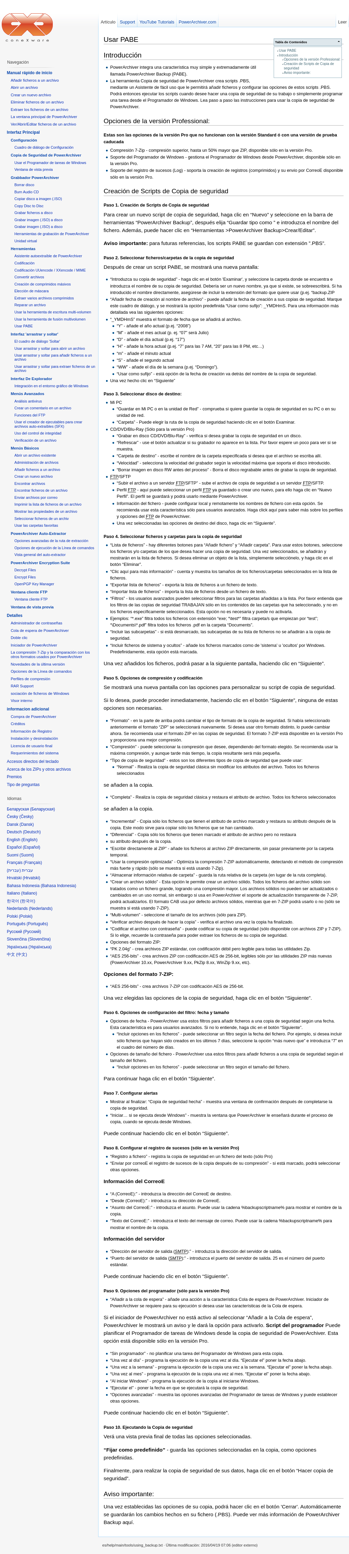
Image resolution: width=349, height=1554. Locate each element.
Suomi (26, 855)
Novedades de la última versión (38, 664)
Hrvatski (31, 878)
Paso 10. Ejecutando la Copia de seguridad (148, 1427)
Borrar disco (24, 185)
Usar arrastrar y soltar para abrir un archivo (49, 348)
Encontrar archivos (29, 483)
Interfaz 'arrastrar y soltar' (34, 334)
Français (33, 862)
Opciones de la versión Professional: (312, 59)
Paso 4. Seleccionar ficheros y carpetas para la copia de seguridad (173, 536)
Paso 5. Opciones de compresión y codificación (153, 678)
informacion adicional (28, 709)
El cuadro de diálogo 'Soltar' (37, 341)
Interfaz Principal (23, 132)
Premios (14, 776)
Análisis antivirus (28, 401)
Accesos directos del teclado (33, 761)
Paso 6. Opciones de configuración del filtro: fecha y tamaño (166, 1012)
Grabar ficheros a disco (33, 213)
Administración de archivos (36, 462)
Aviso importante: (297, 73)
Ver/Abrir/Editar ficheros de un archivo (43, 124)
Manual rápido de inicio (29, 72)
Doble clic (19, 638)
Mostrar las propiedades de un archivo (45, 511)
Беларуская (42, 809)
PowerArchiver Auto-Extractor (38, 533)
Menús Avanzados (27, 394)
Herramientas (23, 249)
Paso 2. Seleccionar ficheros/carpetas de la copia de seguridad (169, 257)
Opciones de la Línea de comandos (41, 671)
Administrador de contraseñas (36, 623)
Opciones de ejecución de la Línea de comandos (54, 548)
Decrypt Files (25, 570)
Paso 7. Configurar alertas (131, 1093)
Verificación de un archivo (35, 440)
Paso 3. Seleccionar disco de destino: (143, 393)
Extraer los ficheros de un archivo (39, 110)
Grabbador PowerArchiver (35, 178)
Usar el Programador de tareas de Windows (50, 163)
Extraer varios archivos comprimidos (44, 298)
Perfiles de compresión (30, 679)
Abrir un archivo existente (35, 455)
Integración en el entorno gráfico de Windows (51, 386)
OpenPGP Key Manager (34, 584)
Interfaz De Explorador (31, 379)
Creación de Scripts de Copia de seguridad (166, 191)
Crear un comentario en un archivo (42, 408)
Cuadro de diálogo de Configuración (43, 147)
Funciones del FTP (29, 415)
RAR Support (22, 686)
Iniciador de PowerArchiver (34, 645)
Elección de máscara (31, 291)
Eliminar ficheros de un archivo (37, 102)
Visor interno (21, 701)
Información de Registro (31, 731)
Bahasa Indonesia (58, 885)
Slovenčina (39, 939)
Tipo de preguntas (23, 784)
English (29, 839)
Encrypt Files (25, 577)
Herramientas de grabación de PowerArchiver (51, 234)
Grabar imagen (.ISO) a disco (38, 220)
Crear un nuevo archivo (31, 95)
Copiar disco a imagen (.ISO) (38, 199)
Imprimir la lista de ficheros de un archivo (47, 504)
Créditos (18, 724)
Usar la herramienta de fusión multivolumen (50, 319)
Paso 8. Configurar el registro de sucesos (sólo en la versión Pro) (171, 1147)
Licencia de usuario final (31, 746)
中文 (21, 954)
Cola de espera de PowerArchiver (40, 630)
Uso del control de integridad (37, 433)
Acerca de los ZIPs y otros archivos (39, 769)
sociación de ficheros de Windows (40, 693)
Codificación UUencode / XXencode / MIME (50, 270)
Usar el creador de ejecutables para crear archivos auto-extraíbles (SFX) (48, 424)
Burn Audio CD (26, 192)
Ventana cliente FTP (29, 592)
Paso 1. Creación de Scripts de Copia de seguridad (156, 205)
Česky (26, 816)
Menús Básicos (25, 448)
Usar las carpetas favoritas (36, 525)
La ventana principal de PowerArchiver (44, 117)
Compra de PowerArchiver (33, 717)
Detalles (14, 615)
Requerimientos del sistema (35, 753)
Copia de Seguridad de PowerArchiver (46, 155)
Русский (32, 931)
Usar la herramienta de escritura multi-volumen (52, 312)
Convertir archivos (29, 277)
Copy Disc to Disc (28, 206)
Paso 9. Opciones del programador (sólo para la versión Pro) (166, 1290)
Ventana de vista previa (33, 169)
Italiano (29, 893)
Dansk (26, 824)
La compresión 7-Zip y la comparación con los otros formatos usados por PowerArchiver (50, 654)
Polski (25, 916)
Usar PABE (287, 50)
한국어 (27, 901)
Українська (40, 947)
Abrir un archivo (24, 87)
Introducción (288, 55)
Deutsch (31, 832)
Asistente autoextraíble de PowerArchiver (48, 256)
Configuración (24, 140)
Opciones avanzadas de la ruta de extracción (51, 541)
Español (31, 847)
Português (37, 923)
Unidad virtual (25, 241)
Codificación (24, 263)
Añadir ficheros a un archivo (35, 80)
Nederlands (40, 908)
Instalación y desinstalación (34, 738)
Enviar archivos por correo (35, 497)
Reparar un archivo (30, 305)
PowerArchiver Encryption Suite (40, 563)
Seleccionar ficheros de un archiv (41, 519)
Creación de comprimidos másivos (42, 284)
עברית (13, 870)
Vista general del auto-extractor (39, 555)
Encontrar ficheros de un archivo (40, 490)
